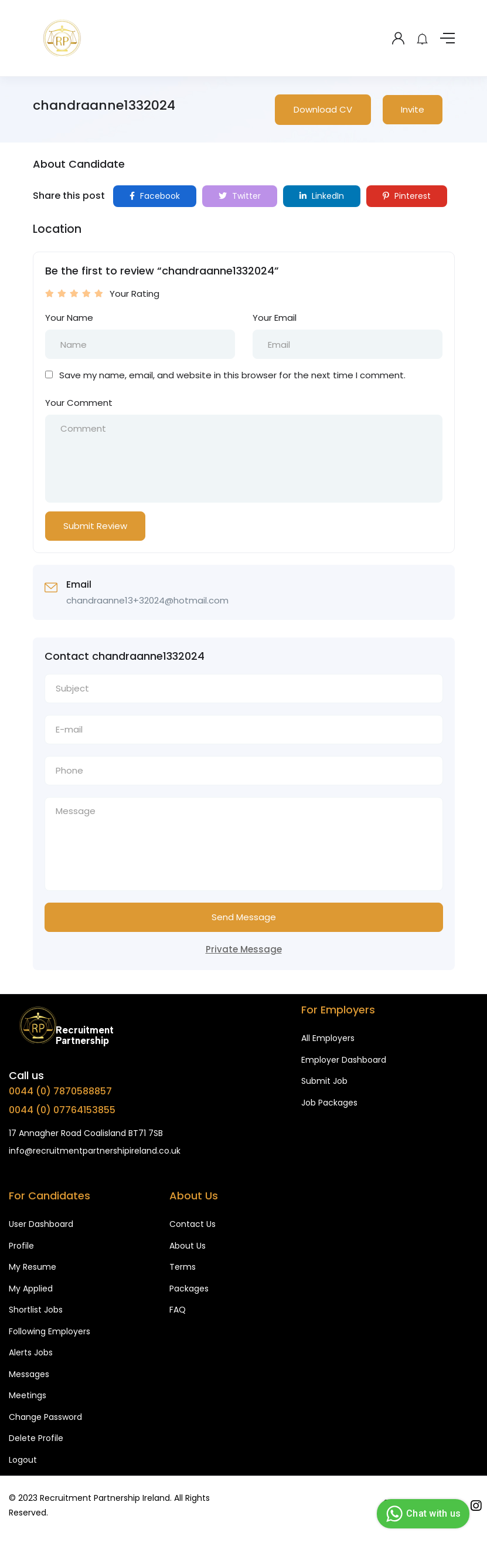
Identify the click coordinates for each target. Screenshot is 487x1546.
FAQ (177, 1310)
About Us (187, 1246)
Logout (23, 1460)
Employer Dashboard (343, 1060)
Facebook (155, 196)
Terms (182, 1267)
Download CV (323, 109)
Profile (21, 1246)
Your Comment (79, 402)
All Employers (328, 1038)
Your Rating (134, 293)
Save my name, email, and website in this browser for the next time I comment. (232, 375)
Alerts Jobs (31, 1352)
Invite (412, 109)
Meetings (27, 1395)
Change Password (45, 1417)
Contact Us (192, 1224)
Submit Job (324, 1081)
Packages (189, 1288)
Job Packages (329, 1102)
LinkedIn (321, 196)
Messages (29, 1374)
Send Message (244, 917)
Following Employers (49, 1331)
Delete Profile (36, 1438)
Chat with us (422, 1513)
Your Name (69, 317)
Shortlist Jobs (36, 1310)
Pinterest (407, 196)
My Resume (32, 1267)
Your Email (275, 317)
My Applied (31, 1288)
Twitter (240, 196)
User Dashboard (41, 1224)
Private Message (244, 949)
